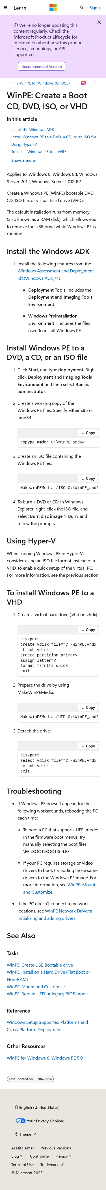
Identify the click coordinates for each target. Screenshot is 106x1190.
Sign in (95, 7)
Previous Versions (56, 1148)
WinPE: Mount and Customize (36, 986)
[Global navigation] (5, 8)
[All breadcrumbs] (12, 83)
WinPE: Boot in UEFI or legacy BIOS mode (47, 993)
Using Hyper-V (24, 144)
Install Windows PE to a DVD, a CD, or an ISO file (53, 136)
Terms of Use (22, 1164)
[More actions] (94, 83)
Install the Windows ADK (32, 129)
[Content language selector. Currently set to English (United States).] (37, 1107)
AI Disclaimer (22, 1148)
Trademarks (50, 1164)
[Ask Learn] (83, 83)
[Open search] (81, 8)
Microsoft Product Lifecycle (42, 37)
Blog (15, 1156)
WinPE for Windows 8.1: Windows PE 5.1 (44, 83)
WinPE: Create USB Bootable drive (40, 965)
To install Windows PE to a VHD (38, 151)
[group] (58, 488)
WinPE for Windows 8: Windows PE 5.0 (45, 1058)
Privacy (61, 1156)
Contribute (39, 1156)
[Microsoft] (53, 7)
